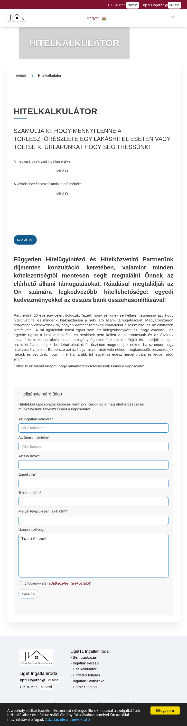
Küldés (28, 594)
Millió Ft (62, 171)
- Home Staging (83, 687)
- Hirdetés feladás (85, 675)
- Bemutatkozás (83, 657)
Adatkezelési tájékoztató (67, 720)
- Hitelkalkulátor (83, 669)
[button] (96, 18)
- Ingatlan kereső (84, 663)
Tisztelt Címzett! (93, 555)
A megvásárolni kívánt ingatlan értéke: (42, 161)
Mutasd (133, 5)
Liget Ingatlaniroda (38, 673)
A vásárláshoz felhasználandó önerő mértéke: (48, 184)
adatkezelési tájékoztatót (69, 583)
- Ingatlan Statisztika (87, 681)
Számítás (25, 240)
